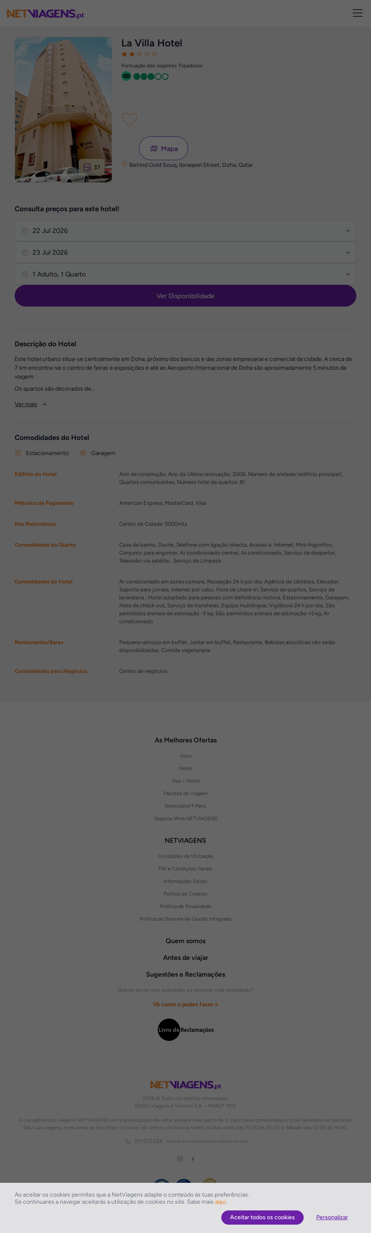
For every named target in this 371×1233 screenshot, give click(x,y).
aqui (220, 1201)
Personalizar (332, 1217)
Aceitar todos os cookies (262, 1217)
